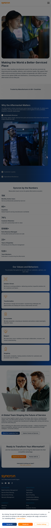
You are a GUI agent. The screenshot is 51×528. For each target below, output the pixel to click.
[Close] (48, 512)
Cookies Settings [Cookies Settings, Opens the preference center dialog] (41, 524)
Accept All (9, 524)
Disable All (25, 524)
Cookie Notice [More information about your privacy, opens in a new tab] (20, 518)
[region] (25, 519)
